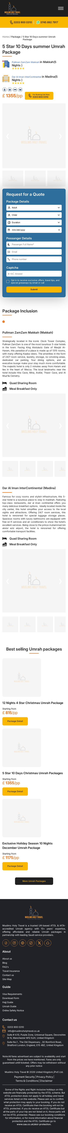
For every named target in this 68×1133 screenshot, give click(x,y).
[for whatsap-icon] (47, 22)
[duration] (34, 222)
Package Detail (15, 721)
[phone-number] (34, 259)
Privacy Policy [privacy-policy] (44, 1076)
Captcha (12, 267)
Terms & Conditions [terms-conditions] (26, 1080)
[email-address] (34, 252)
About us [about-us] (7, 958)
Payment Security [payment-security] (24, 1076)
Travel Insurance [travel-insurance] (11, 971)
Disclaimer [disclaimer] (46, 1080)
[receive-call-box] (7, 281)
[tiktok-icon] (31, 943)
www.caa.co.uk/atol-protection (34, 1124)
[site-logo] (34, 912)
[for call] (21, 22)
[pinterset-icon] (22, 943)
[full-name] (34, 244)
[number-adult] (34, 208)
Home (5, 36)
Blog (4, 962)
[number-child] (34, 215)
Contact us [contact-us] (8, 975)
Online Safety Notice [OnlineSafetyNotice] (13, 1010)
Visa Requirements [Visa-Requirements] (12, 994)
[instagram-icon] (14, 943)
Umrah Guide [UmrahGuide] (9, 1006)
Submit (34, 289)
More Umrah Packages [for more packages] (34, 881)
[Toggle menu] (61, 8)
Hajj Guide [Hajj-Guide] (7, 1002)
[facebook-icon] (5, 943)
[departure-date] (34, 230)
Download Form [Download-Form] (10, 998)
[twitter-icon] (39, 943)
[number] (38, 274)
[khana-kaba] (21, 677)
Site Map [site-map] (7, 979)
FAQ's (5, 967)
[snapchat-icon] (47, 943)
